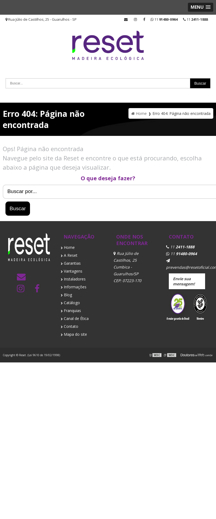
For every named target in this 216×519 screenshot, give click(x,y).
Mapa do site (74, 334)
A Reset (69, 255)
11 (195, 19)
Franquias (71, 310)
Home (68, 247)
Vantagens (71, 271)
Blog (66, 294)
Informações (73, 286)
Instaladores (73, 279)
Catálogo (70, 302)
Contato (69, 326)
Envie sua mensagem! (184, 281)
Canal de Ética (75, 318)
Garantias (71, 263)
